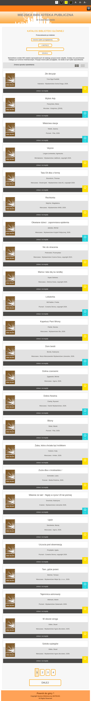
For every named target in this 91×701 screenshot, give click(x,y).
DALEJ (45, 682)
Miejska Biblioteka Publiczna (45, 15)
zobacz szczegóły (42, 91)
